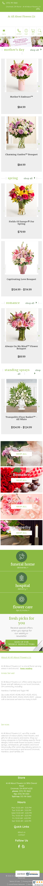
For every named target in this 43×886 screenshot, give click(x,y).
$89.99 (21, 356)
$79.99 (21, 231)
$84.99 (21, 107)
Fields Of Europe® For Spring (21, 222)
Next (39, 86)
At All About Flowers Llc (21, 16)
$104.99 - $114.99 (21, 289)
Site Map (31, 884)
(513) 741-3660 (12, 3)
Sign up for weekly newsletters (21, 643)
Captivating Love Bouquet (21, 279)
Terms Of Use (14, 881)
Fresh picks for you (21, 626)
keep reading (26, 668)
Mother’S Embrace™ (21, 96)
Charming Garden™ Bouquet (21, 154)
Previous (3, 86)
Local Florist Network (17, 884)
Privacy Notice (28, 881)
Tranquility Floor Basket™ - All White (21, 418)
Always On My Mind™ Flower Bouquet (21, 347)
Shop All (34, 50)
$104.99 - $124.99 (21, 427)
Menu (4, 34)
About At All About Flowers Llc (16, 657)
